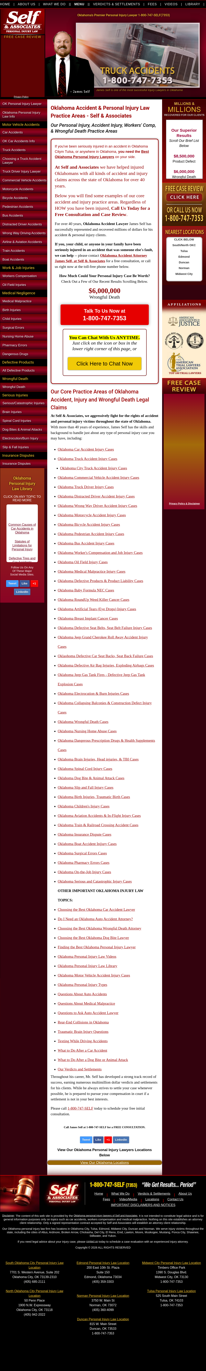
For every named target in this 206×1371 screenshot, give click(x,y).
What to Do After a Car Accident (82, 1050)
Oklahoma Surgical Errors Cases (82, 853)
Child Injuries (12, 319)
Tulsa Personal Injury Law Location (171, 1291)
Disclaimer (8, 1215)
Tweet (12, 583)
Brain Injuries (12, 412)
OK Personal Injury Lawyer (22, 104)
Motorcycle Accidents (18, 189)
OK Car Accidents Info (19, 141)
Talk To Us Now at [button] (104, 315)
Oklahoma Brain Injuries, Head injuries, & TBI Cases (98, 759)
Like (24, 583)
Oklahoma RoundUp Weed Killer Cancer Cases (93, 600)
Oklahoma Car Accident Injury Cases (86, 449)
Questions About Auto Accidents (82, 994)
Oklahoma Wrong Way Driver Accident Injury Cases (97, 506)
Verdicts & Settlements (154, 1193)
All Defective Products (19, 370)
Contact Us (175, 1199)
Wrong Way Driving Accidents (24, 233)
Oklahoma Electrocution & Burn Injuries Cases (93, 693)
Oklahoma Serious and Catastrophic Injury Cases (95, 881)
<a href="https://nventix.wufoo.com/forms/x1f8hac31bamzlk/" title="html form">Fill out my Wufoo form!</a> (183, 451)
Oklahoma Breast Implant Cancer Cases (88, 618)
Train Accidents (14, 251)
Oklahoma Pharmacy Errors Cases (84, 863)
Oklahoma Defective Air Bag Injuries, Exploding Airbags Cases (106, 665)
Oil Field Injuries (14, 285)
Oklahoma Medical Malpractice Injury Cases (91, 571)
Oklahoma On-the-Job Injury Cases (84, 872)
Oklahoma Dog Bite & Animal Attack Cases (91, 778)
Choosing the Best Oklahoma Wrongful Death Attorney (99, 928)
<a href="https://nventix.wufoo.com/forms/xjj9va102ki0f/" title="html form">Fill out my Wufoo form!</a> (22, 93)
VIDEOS (171, 4)
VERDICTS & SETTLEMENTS (116, 4)
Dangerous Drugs (15, 354)
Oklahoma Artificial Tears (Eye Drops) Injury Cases (97, 609)
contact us (92, 1241)
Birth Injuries (12, 310)
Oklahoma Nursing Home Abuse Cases (87, 731)
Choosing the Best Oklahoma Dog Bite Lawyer (93, 938)
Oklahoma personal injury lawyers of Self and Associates (105, 1215)
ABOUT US (26, 4)
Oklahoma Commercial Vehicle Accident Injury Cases (98, 477)
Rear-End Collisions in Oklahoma (83, 1022)
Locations (152, 1199)
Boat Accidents (13, 259)
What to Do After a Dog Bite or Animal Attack (93, 1060)
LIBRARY (192, 4)
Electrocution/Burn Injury (20, 438)
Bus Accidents (13, 215)
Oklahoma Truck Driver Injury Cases (86, 487)
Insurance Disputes (17, 463)
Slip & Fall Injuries (16, 447)
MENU (79, 4)
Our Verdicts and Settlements (80, 1069)
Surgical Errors (13, 327)
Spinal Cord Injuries (17, 421)
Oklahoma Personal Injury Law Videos (87, 956)
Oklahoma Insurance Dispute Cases (84, 834)
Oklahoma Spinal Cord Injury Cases (85, 769)
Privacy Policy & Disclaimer (184, 503)
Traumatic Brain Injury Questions (83, 1032)
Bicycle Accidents (15, 198)
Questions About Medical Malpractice (86, 1003)
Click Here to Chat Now (104, 364)
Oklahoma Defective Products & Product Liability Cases (100, 581)
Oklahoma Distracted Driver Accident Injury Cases (96, 496)
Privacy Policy (21, 96)
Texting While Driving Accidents (83, 1041)
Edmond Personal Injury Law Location (103, 1263)
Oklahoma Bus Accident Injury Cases (86, 543)
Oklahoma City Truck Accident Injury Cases (93, 468)
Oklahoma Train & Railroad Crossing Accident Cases (98, 825)
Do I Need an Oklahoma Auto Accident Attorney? (95, 919)
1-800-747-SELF (80, 1108)
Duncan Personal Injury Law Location (103, 1319)
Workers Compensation (20, 276)
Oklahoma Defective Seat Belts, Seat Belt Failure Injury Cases (105, 628)
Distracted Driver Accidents (22, 224)
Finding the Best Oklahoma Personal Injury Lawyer (97, 947)
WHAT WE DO (54, 4)
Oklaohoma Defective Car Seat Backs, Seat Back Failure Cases (105, 656)
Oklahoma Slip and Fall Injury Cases (85, 787)
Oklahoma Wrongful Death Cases (83, 722)
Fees (106, 1199)
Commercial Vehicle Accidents (25, 180)
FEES (152, 4)
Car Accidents (13, 132)
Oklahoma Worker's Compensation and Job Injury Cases (100, 553)
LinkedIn (22, 591)
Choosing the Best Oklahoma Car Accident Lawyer (96, 909)
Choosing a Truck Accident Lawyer (22, 161)
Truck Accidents (14, 150)
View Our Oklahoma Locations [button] (104, 1162)
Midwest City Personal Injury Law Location (171, 1263)
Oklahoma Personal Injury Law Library (87, 966)
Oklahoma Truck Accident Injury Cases (87, 459)
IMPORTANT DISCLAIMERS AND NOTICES (143, 1205)
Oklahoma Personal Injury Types (82, 985)
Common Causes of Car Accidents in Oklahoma (22, 531)
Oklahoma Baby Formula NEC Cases (86, 590)
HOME (5, 4)
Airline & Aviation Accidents (22, 242)
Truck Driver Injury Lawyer (22, 171)
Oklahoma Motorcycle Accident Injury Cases (92, 515)
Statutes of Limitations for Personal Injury (22, 548)
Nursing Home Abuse (18, 336)
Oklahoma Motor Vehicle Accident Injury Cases (94, 975)
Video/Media (128, 1199)
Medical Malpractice (17, 301)
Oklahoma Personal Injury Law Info (21, 114)
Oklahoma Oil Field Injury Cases (83, 562)
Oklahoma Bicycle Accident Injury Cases (89, 524)
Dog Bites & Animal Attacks (22, 429)
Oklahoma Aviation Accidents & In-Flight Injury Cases (99, 816)
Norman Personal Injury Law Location (103, 1295)
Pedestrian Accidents (18, 207)
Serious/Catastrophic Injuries (24, 403)
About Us (185, 1193)
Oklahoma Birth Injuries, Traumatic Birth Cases (94, 797)
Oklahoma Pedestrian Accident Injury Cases (91, 534)
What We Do (120, 1193)
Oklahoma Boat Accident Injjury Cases (87, 844)
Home (98, 1193)
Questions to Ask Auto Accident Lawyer (88, 1013)
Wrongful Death (14, 387)
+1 (34, 583)
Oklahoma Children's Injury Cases (84, 806)
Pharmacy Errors (15, 345)
